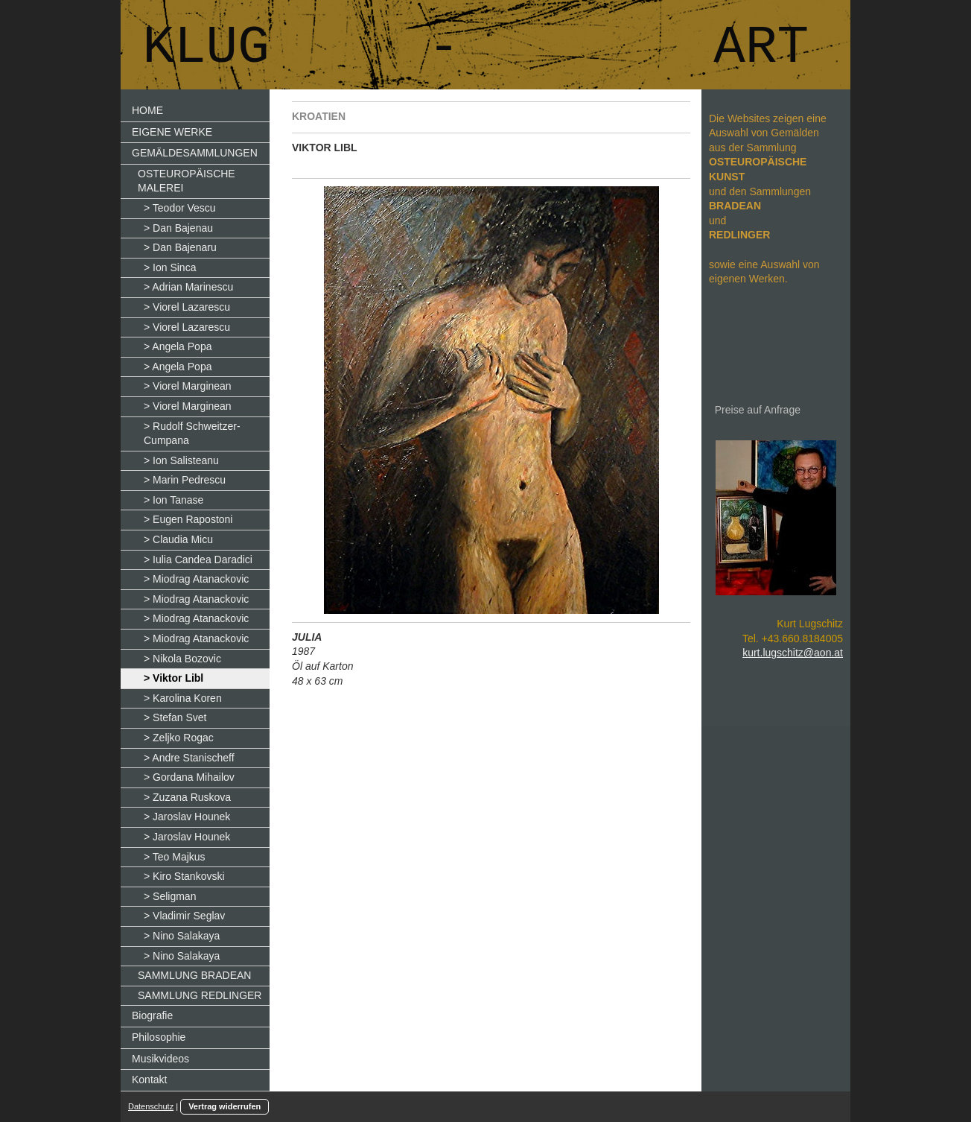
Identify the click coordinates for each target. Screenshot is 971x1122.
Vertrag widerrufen (224, 1106)
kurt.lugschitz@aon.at (792, 653)
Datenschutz (150, 1106)
